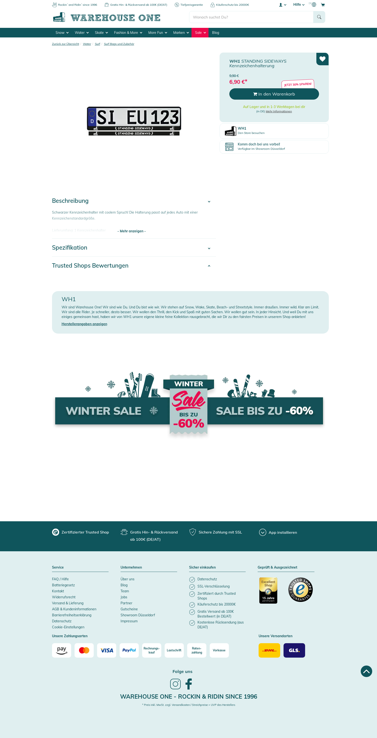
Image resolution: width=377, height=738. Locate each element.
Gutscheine (129, 609)
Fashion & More (128, 32)
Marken (181, 32)
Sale (200, 32)
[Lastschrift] (174, 650)
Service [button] (58, 568)
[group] (80, 532)
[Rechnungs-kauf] (151, 650)
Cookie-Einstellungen (68, 627)
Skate (101, 32)
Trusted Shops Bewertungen (90, 265)
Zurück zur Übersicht (65, 44)
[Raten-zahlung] (196, 650)
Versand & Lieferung (67, 603)
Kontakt (58, 591)
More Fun (157, 32)
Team (125, 591)
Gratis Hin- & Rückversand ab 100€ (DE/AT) (138, 4)
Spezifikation (69, 247)
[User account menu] (282, 4)
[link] (175, 689)
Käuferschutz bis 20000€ (232, 4)
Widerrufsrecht (63, 597)
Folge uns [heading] (182, 671)
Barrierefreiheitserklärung (71, 615)
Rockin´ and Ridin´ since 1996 (77, 4)
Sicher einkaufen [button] (202, 568)
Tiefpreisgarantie (191, 4)
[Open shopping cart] (322, 4)
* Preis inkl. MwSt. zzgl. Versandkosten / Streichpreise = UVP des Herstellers (188, 705)
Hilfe (298, 4)
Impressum (129, 621)
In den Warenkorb (274, 94)
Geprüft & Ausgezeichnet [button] (277, 568)
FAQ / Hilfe (60, 579)
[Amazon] (61, 650)
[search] (251, 17)
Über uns (127, 579)
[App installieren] (278, 532)
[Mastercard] (84, 650)
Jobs (124, 597)
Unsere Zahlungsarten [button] (69, 636)
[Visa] (106, 650)
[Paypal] (129, 650)
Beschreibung (70, 200)
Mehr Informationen (279, 111)
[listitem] (217, 580)
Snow (62, 32)
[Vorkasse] (219, 650)
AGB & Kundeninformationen (74, 609)
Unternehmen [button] (131, 568)
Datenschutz (61, 621)
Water (82, 32)
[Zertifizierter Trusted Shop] (271, 593)
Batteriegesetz (63, 585)
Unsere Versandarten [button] (275, 636)
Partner (126, 603)
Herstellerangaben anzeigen (84, 324)
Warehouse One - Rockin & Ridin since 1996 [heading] (188, 696)
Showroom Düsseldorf (138, 615)
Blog (215, 32)
